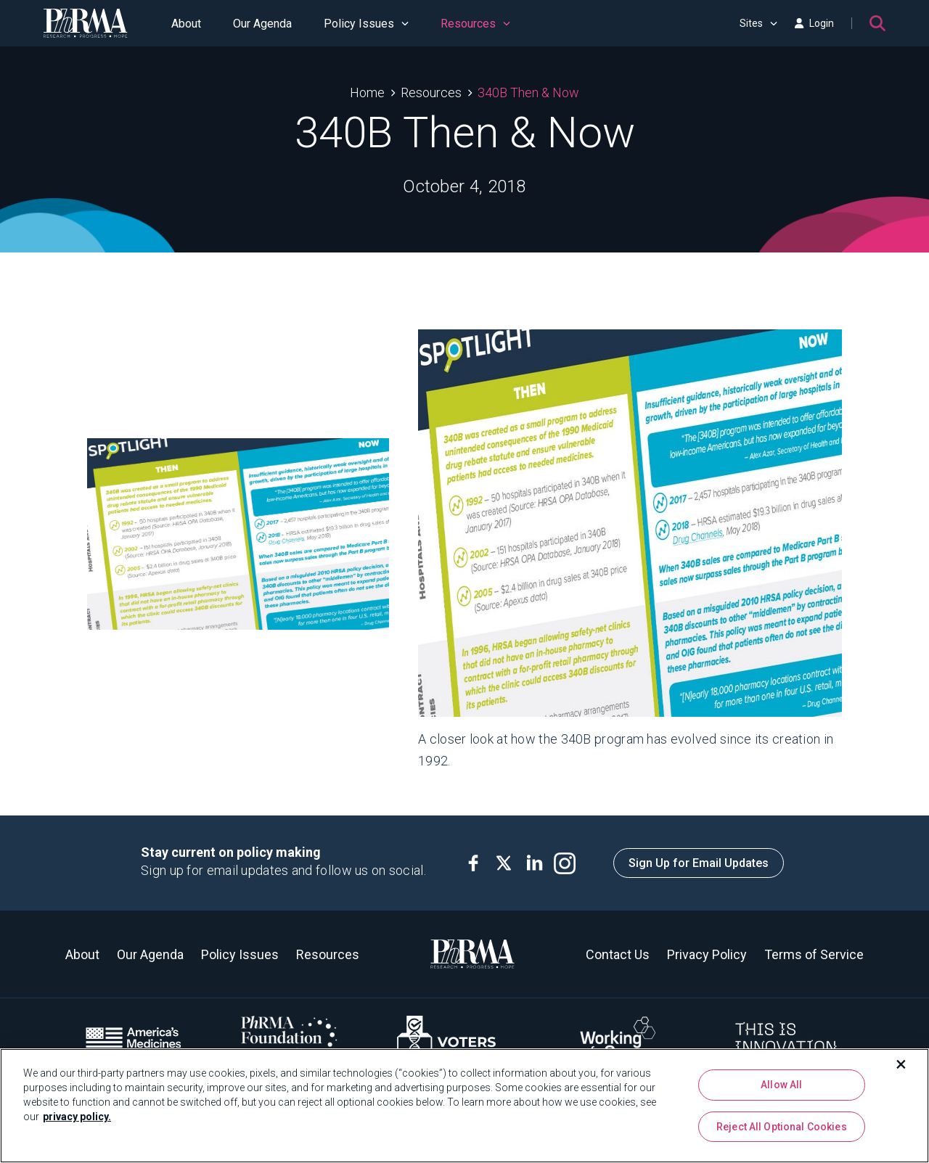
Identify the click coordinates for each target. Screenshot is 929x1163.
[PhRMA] (86, 23)
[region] (464, 1105)
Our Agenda (262, 23)
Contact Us (618, 954)
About (186, 23)
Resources (475, 23)
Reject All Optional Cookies (781, 1127)
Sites (758, 23)
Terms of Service (814, 954)
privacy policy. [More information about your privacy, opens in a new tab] (77, 1116)
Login (814, 23)
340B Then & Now (528, 92)
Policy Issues (366, 23)
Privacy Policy (707, 954)
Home (367, 92)
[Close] (901, 1064)
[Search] (877, 23)
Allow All (781, 1084)
